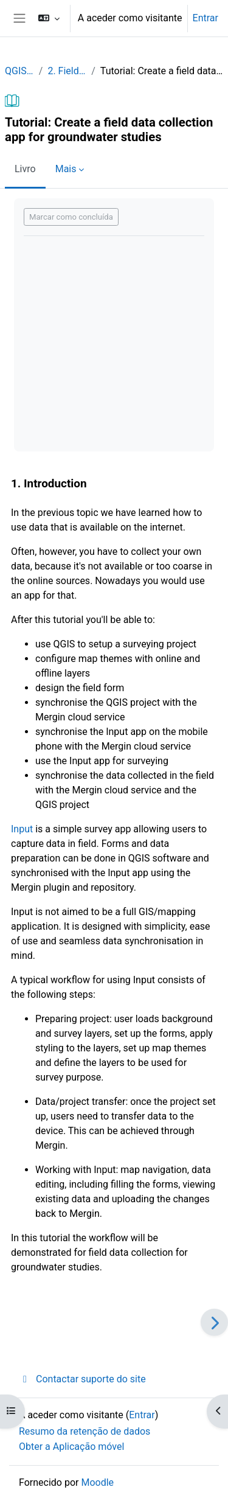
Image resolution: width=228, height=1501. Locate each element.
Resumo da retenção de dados (84, 1431)
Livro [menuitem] (25, 169)
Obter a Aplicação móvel (71, 1446)
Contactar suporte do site (82, 1379)
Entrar (205, 18)
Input (22, 829)
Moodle (97, 1482)
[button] (48, 18)
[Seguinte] (214, 1322)
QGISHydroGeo (19, 71)
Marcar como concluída (71, 216)
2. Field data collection (66, 71)
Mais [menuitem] (66, 169)
